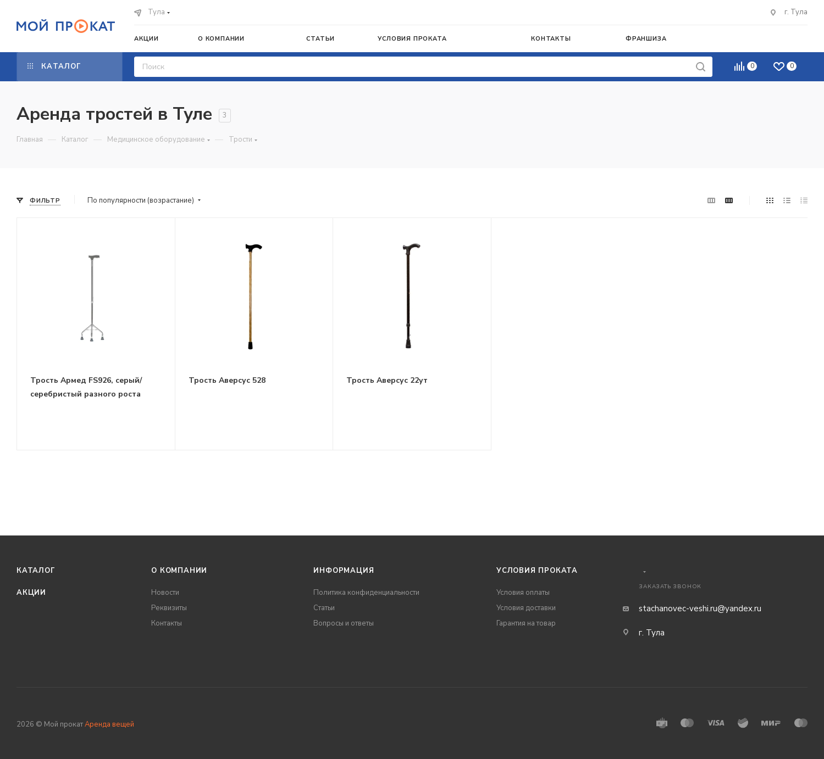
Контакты (166, 623)
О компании (179, 571)
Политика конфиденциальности (366, 593)
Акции (31, 593)
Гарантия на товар (526, 623)
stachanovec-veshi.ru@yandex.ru (700, 608)
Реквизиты (169, 608)
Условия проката (537, 571)
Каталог (36, 571)
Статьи (324, 608)
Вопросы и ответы (343, 623)
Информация (343, 571)
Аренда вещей (109, 724)
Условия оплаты (523, 593)
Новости (165, 593)
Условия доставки (526, 608)
